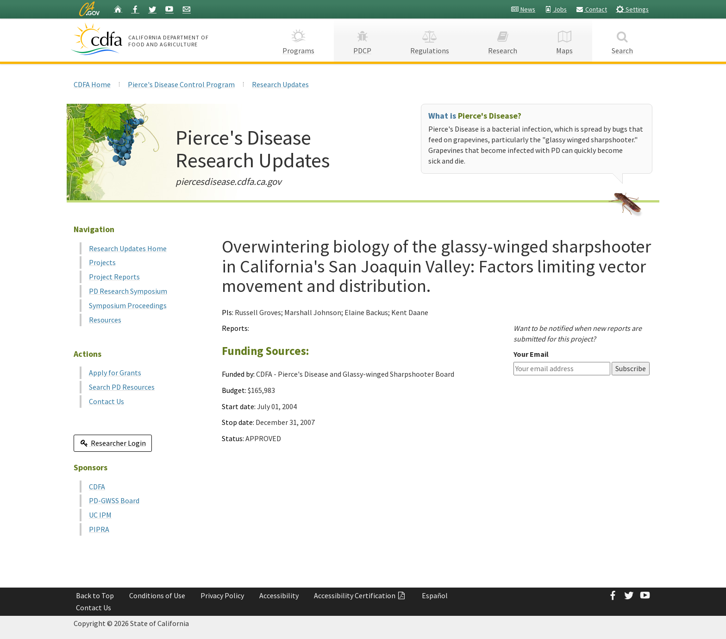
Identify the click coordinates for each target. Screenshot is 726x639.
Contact (591, 9)
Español (435, 595)
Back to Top (95, 595)
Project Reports (114, 276)
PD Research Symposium (128, 291)
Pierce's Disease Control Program (181, 84)
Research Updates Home (128, 248)
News (523, 9)
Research (503, 39)
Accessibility (279, 595)
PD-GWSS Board (114, 500)
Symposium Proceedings (128, 305)
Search (622, 39)
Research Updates (280, 84)
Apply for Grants (115, 372)
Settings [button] (632, 9)
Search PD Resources (122, 387)
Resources (105, 319)
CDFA (97, 486)
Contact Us (106, 401)
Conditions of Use (157, 595)
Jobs (555, 9)
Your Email (531, 354)
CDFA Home (92, 84)
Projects (102, 262)
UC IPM (100, 514)
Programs (298, 39)
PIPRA (99, 529)
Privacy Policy (222, 595)
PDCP (362, 39)
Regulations (430, 39)
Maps (564, 39)
